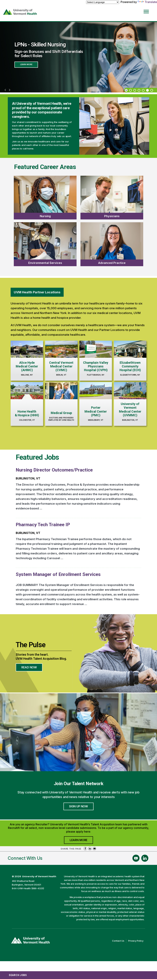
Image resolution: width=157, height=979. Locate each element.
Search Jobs (18, 975)
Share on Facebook (85, 848)
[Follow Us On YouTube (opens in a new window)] (136, 858)
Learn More (26, 64)
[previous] (5, 90)
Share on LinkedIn (90, 848)
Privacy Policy (136, 941)
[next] (9, 90)
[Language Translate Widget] (102, 2)
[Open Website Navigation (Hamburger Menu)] (147, 9)
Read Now (31, 668)
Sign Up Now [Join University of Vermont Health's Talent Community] (78, 806)
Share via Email (94, 848)
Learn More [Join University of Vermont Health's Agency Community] (81, 841)
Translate (147, 2)
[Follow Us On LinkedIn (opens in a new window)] (144, 858)
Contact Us (119, 941)
